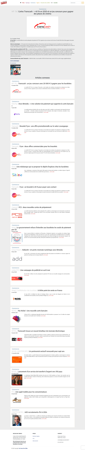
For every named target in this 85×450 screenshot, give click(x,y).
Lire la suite (62, 88)
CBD (52, 2)
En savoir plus (13, 63)
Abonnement (35, 440)
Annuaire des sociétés (45, 2)
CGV (33, 438)
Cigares (38, 2)
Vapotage (28, 2)
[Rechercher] (75, 3)
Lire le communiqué (14, 60)
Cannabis (55, 2)
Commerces (33, 2)
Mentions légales (36, 436)
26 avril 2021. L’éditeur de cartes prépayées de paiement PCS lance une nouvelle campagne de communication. (47, 273)
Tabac (23, 2)
